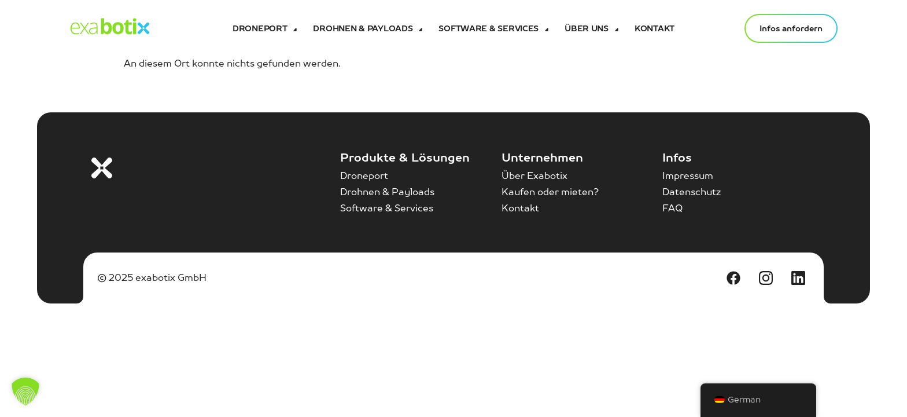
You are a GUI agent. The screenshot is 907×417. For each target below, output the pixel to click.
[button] (25, 391)
